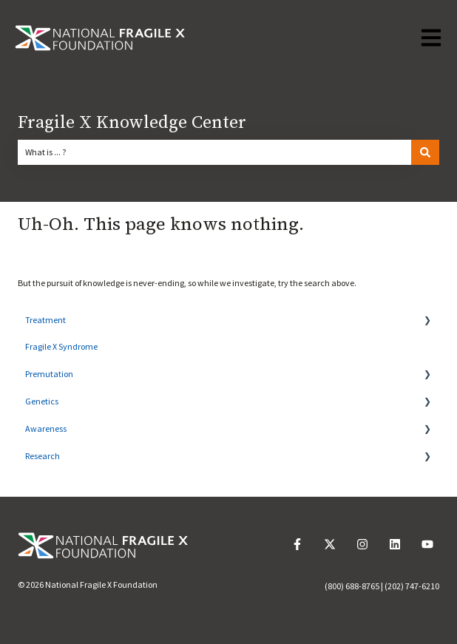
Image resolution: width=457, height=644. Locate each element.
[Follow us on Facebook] (297, 544)
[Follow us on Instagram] (362, 544)
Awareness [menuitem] (46, 428)
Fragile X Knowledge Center (132, 123)
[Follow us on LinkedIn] (395, 544)
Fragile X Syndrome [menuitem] (61, 346)
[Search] (425, 152)
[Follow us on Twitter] (330, 544)
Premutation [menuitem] (49, 373)
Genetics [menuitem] (41, 401)
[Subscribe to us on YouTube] (427, 544)
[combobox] (214, 152)
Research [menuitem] (42, 455)
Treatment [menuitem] (45, 319)
